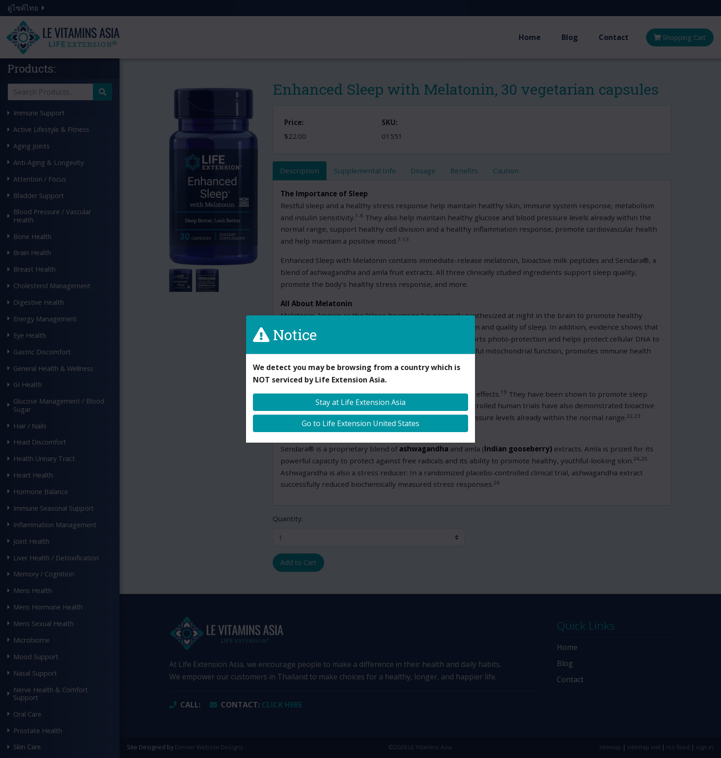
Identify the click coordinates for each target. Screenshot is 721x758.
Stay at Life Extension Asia (360, 402)
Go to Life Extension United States (360, 423)
